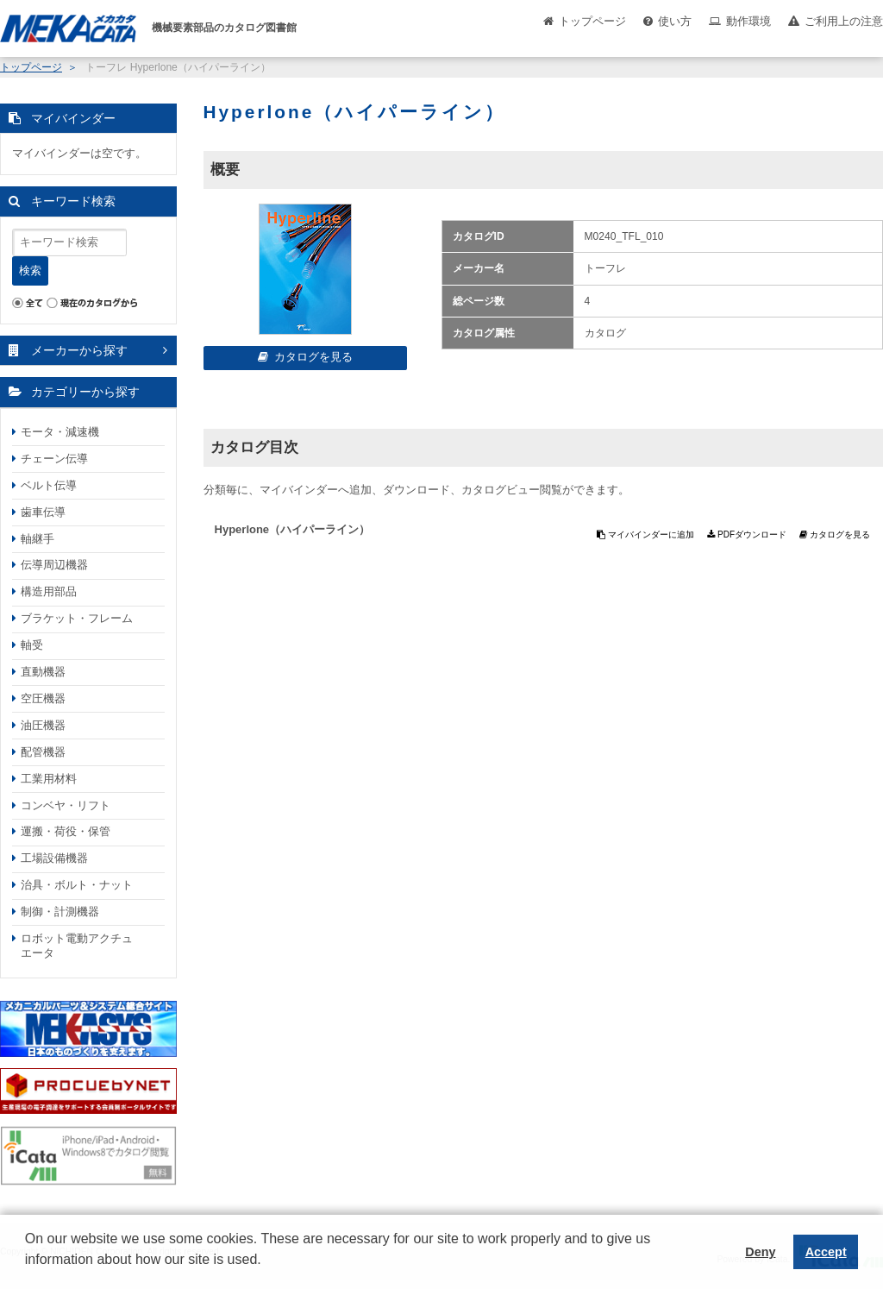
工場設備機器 (54, 858)
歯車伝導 (43, 512)
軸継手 (37, 538)
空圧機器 (43, 698)
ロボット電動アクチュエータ (77, 945)
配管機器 (43, 751)
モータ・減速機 (60, 431)
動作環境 (748, 21)
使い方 (675, 21)
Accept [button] (826, 1252)
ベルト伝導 (49, 485)
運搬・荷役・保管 (65, 831)
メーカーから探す (79, 350)
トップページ (592, 21)
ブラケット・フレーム (77, 618)
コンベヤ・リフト (65, 805)
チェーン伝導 (54, 458)
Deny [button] (760, 1252)
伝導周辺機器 (54, 564)
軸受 (32, 644)
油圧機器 (43, 725)
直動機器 (43, 671)
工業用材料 (49, 778)
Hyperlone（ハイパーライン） (293, 529)
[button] (27, 1272)
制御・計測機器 (60, 911)
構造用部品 (49, 591)
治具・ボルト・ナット (77, 884)
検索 (30, 270)
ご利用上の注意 (844, 21)
